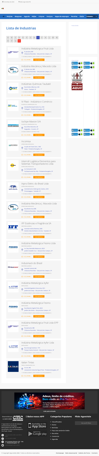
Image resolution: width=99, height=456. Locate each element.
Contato (95, 453)
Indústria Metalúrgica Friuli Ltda (37, 48)
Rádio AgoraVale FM (25, 2)
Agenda (55, 439)
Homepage (60, 453)
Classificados (56, 422)
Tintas (23, 365)
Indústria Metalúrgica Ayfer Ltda (37, 342)
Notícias (55, 428)
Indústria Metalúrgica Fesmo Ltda (38, 243)
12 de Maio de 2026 (8, 2)
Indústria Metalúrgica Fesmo (35, 302)
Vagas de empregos (62, 16)
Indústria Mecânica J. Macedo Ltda (39, 203)
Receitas (74, 16)
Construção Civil (32, 104)
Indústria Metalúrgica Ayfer (35, 283)
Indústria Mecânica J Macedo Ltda (38, 66)
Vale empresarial (71, 453)
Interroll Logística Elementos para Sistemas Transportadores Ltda (38, 162)
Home (54, 425)
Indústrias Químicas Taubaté (36, 83)
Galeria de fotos (84, 453)
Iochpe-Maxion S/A (31, 121)
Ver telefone (39, 60)
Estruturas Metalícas (27, 144)
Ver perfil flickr (86, 423)
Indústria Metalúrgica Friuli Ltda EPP (39, 322)
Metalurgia (24, 285)
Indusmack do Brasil (31, 263)
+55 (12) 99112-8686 (10, 438)
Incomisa (26, 141)
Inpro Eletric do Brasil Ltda (34, 183)
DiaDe (82, 16)
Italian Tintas (27, 362)
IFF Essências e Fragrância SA (36, 223)
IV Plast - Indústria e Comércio (36, 101)
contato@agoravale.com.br (12, 445)
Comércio (55, 436)
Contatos (89, 16)
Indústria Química (26, 226)
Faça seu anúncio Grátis (60, 430)
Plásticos (24, 104)
